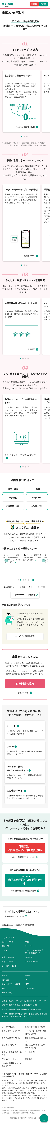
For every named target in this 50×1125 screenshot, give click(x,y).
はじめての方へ (8, 938)
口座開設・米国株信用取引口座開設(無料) (25, 848)
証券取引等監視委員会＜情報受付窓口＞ (19, 1005)
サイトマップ (7, 993)
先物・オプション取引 (11, 984)
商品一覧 (5, 946)
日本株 (4, 975)
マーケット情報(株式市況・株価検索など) (34, 951)
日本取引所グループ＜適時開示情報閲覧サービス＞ (24, 1001)
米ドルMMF (30, 988)
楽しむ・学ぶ (7, 942)
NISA (27, 984)
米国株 (27, 975)
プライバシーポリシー (11, 1059)
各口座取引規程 (8, 1027)
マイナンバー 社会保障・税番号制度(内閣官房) (22, 1009)
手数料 (37, 489)
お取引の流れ (37, 506)
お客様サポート (15, 790)
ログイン (43, 4)
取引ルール (37, 498)
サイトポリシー (31, 1052)
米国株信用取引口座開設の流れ (23, 891)
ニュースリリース (32, 962)
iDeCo (4, 988)
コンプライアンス (9, 1045)
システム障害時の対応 (11, 1038)
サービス (11, 726)
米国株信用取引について (14, 916)
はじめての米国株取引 (25, 636)
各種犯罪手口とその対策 (35, 1027)
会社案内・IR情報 (9, 966)
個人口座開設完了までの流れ (24, 857)
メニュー (44, 1120)
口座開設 (34, 4)
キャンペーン (7, 962)
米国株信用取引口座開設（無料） (25, 880)
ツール (10, 746)
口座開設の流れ (13, 506)
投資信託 (5, 980)
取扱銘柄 (13, 498)
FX (26, 980)
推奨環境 (28, 1059)
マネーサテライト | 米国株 (23, 595)
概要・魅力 (13, 489)
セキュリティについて (11, 1031)
